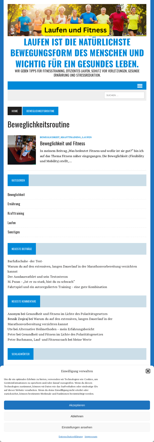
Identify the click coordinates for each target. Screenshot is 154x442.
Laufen (87, 137)
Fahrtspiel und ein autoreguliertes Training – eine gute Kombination (57, 287)
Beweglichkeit (50, 137)
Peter (12, 334)
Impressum (91, 436)
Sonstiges (14, 232)
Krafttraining (71, 137)
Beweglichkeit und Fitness (62, 143)
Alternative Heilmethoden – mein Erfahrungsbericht (56, 329)
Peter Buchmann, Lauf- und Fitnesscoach (37, 339)
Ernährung (14, 203)
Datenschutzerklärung (71, 436)
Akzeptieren (77, 405)
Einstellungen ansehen (77, 427)
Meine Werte (82, 339)
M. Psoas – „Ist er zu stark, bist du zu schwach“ (41, 281)
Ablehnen (77, 416)
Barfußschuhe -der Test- (25, 261)
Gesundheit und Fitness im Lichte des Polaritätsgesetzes (66, 314)
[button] (148, 371)
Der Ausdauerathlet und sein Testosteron (38, 276)
